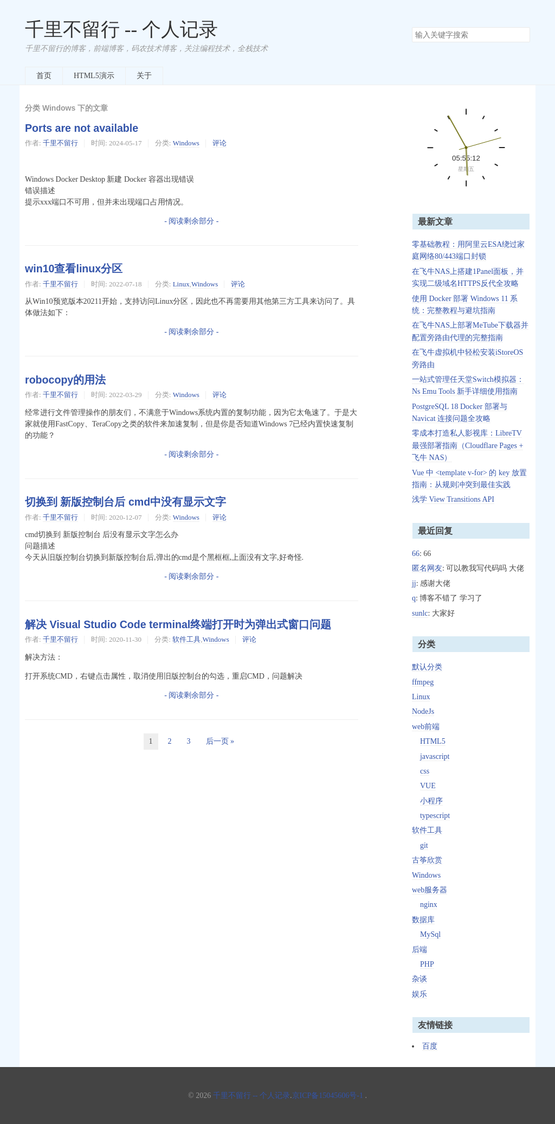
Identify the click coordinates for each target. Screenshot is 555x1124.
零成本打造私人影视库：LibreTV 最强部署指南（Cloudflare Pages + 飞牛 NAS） (467, 445)
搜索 (521, 34)
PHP (427, 964)
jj (414, 583)
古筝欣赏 (427, 860)
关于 (144, 76)
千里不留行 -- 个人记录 (121, 29)
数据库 (423, 920)
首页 (43, 76)
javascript (434, 756)
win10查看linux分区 (73, 268)
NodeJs (423, 711)
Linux (181, 284)
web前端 (426, 727)
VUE (428, 786)
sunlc (420, 613)
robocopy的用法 (65, 380)
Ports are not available (81, 128)
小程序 (431, 801)
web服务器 (429, 890)
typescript (435, 816)
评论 (219, 143)
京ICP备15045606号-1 (327, 1095)
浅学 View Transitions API (453, 499)
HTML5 (433, 741)
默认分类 (427, 667)
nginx (428, 905)
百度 (429, 1046)
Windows (186, 143)
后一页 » (220, 741)
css (424, 771)
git (424, 845)
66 (416, 554)
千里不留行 (60, 143)
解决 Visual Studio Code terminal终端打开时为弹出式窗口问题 (178, 624)
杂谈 (419, 979)
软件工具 (186, 639)
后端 (419, 950)
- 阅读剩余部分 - (191, 221)
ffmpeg (423, 682)
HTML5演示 (94, 76)
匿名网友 (427, 568)
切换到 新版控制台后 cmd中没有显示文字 (125, 502)
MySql (430, 934)
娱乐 (419, 994)
